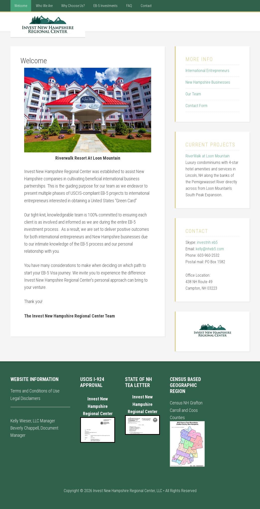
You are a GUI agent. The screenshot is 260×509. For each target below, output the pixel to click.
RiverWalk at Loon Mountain (208, 156)
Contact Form (196, 105)
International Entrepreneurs (207, 70)
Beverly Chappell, (25, 428)
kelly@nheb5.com (210, 249)
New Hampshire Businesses (208, 82)
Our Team (193, 94)
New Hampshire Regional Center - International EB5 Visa (47, 24)
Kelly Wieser (20, 420)
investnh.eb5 (207, 242)
